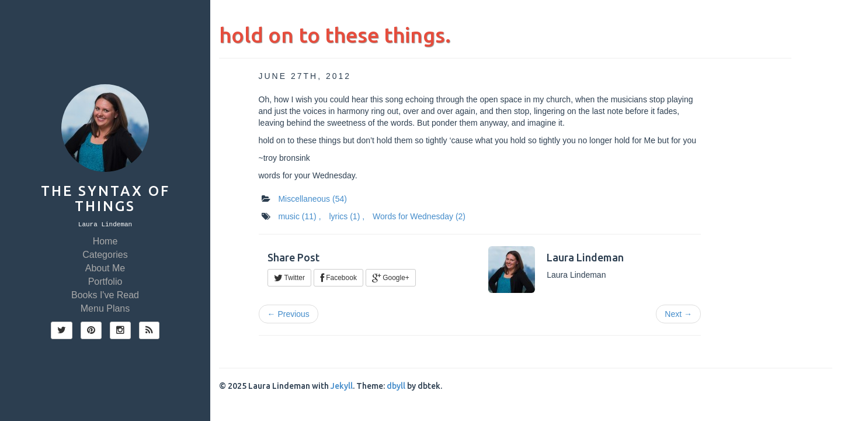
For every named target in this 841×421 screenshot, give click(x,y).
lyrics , (346, 216)
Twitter (289, 278)
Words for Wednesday (419, 216)
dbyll (396, 386)
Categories (104, 255)
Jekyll (342, 386)
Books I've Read (105, 295)
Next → (678, 314)
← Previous (288, 314)
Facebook (338, 278)
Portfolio (105, 282)
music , (299, 216)
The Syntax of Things (105, 198)
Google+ (390, 278)
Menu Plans (105, 308)
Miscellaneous (312, 198)
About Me (105, 268)
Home (105, 241)
